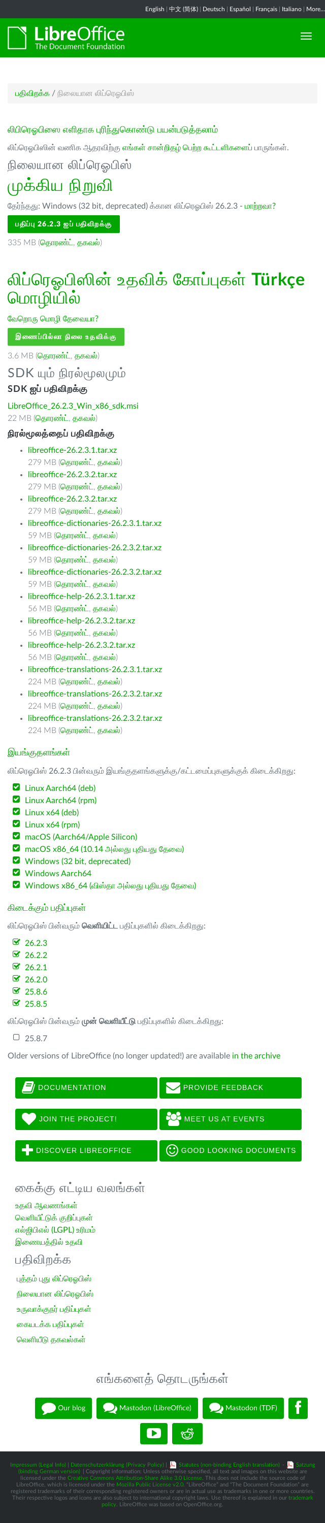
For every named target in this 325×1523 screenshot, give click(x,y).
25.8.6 (36, 992)
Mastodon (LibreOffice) (147, 1408)
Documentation (64, 1088)
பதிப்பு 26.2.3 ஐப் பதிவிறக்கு (63, 224)
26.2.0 (36, 980)
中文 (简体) (183, 9)
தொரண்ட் (56, 243)
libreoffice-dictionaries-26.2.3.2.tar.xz (94, 548)
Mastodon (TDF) (243, 1408)
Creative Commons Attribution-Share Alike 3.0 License (135, 1478)
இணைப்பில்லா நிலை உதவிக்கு (66, 337)
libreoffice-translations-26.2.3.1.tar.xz (95, 670)
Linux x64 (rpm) (52, 825)
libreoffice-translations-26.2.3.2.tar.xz (95, 694)
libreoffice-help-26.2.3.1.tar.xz (81, 596)
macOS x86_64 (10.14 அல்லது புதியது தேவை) (104, 849)
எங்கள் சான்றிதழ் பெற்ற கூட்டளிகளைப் (187, 148)
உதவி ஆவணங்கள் (46, 1206)
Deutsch (214, 9)
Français (266, 9)
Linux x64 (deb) (52, 813)
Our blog (63, 1408)
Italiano (292, 9)
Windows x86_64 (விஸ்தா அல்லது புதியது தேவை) (110, 886)
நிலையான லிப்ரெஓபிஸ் (55, 1294)
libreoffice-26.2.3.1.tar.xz (72, 450)
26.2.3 (36, 943)
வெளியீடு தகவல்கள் (51, 1340)
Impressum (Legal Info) (38, 1465)
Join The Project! (69, 1119)
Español (240, 9)
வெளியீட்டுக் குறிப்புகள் (54, 1218)
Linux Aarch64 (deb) (60, 788)
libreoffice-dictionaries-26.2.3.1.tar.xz (94, 523)
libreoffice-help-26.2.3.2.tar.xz (81, 621)
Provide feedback (215, 1088)
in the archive (256, 1056)
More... (315, 9)
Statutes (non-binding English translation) (229, 1465)
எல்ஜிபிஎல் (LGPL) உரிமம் (55, 1230)
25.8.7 (36, 1039)
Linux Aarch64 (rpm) (60, 801)
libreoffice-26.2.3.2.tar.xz (72, 475)
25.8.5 (36, 1004)
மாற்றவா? (260, 206)
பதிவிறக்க (32, 93)
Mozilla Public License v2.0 (149, 1484)
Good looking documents (231, 1151)
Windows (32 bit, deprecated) (78, 861)
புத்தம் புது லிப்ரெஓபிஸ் (54, 1279)
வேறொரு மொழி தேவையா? (53, 319)
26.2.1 (36, 968)
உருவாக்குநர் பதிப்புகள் (54, 1309)
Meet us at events (215, 1119)
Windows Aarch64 (58, 874)
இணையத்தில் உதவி (49, 1242)
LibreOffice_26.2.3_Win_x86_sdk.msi (73, 406)
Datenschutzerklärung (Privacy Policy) (117, 1465)
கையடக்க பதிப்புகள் (50, 1324)
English (155, 9)
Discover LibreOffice (77, 1151)
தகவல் (88, 243)
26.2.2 (36, 955)
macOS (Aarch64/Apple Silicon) (81, 837)
